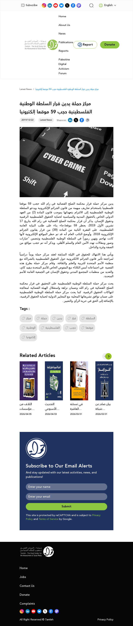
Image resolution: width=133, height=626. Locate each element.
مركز (26, 318)
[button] (108, 356)
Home (62, 16)
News (62, 34)
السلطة (88, 318)
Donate (25, 595)
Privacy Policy (105, 620)
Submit (66, 506)
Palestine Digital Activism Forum (64, 67)
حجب (70, 328)
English (106, 5)
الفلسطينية (50, 328)
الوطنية (28, 328)
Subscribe (29, 5)
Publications (66, 42)
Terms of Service (48, 519)
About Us (64, 25)
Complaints (27, 604)
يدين (57, 318)
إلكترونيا (28, 337)
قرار (71, 318)
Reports (63, 51)
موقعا (87, 328)
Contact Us (27, 586)
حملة (41, 318)
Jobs (23, 577)
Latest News (26, 89)
